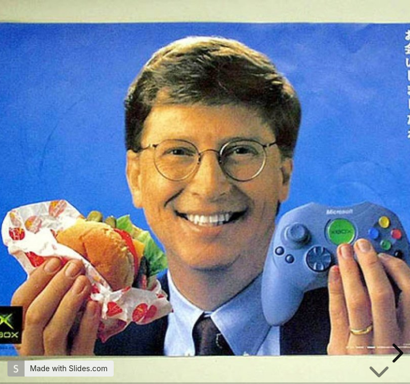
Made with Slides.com (68, 368)
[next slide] (396, 353)
